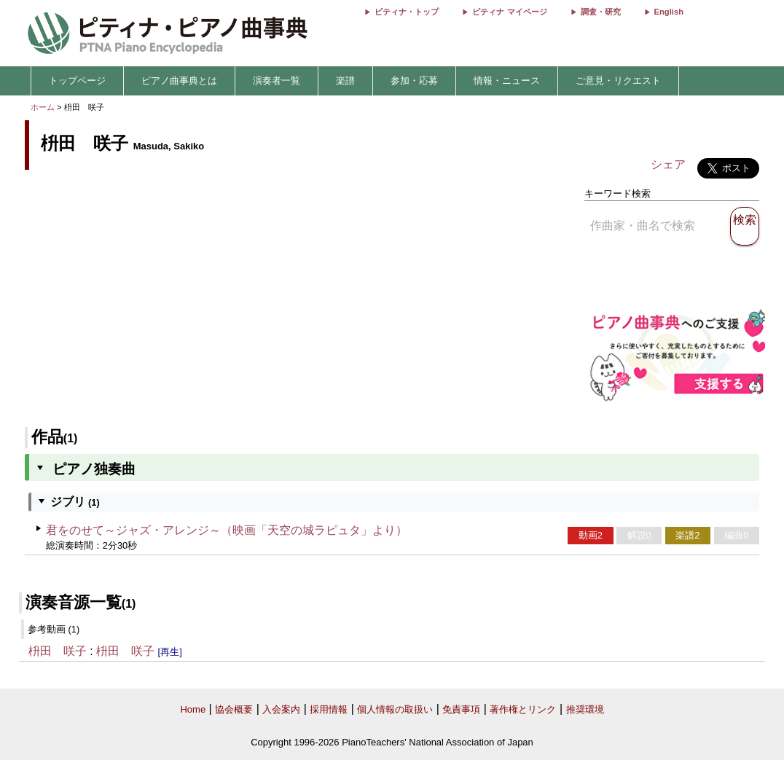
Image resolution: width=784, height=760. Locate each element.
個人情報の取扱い (395, 709)
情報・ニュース (507, 80)
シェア (668, 164)
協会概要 (234, 709)
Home (192, 709)
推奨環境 (585, 709)
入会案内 (281, 709)
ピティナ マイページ (509, 11)
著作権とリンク (523, 709)
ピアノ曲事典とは (179, 80)
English (668, 11)
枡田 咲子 (57, 651)
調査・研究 (601, 11)
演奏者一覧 (276, 80)
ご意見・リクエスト (618, 80)
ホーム (43, 107)
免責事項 (461, 709)
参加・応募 (414, 80)
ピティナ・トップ (407, 11)
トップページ (77, 80)
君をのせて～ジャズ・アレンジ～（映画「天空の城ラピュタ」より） (226, 530)
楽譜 (345, 80)
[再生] (170, 651)
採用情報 (329, 709)
